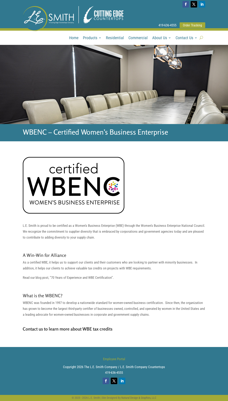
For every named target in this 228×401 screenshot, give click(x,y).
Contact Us (184, 38)
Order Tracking (192, 25)
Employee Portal (114, 359)
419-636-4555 (167, 25)
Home (73, 38)
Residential (115, 38)
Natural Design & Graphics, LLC (138, 397)
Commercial (138, 38)
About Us (159, 38)
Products (90, 38)
